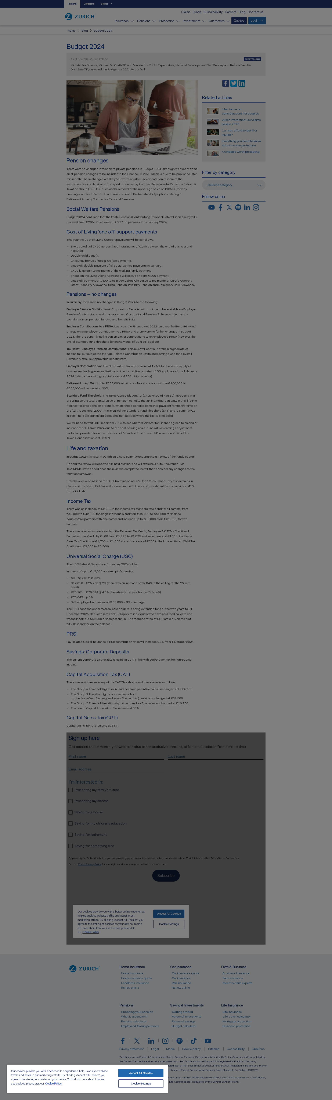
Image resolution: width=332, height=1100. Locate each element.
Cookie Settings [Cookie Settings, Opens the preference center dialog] (141, 1083)
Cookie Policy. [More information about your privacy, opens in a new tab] (53, 1083)
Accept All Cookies (140, 1073)
